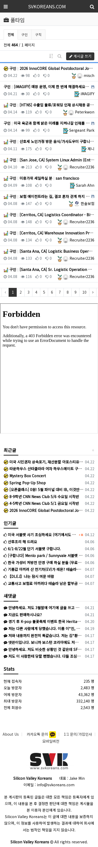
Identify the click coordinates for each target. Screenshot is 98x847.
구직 (38, 34)
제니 (91, 148)
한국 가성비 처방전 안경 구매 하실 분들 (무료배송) (43, 562)
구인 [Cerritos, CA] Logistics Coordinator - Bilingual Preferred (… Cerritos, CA (49, 214)
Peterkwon (81, 111)
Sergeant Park (81, 130)
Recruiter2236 (78, 167)
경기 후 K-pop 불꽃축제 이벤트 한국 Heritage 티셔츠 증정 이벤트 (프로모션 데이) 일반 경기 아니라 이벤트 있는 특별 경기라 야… (42, 621)
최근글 (10, 450)
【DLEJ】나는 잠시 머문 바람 (29, 576)
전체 (11, 34)
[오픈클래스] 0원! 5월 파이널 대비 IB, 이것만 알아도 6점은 (43, 489)
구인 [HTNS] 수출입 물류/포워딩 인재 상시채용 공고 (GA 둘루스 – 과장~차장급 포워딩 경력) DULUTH (49, 104)
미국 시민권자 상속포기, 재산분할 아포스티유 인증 (43, 461)
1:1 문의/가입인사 (78, 734)
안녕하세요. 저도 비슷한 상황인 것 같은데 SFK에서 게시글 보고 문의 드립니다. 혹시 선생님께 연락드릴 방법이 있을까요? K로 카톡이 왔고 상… (42, 649)
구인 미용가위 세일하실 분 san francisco (41, 178)
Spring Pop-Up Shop (25, 482)
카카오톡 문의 (38, 734)
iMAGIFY (87, 93)
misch (85, 75)
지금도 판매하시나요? (23, 614)
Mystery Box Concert (25, 475)
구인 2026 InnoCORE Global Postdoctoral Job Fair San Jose (49, 68)
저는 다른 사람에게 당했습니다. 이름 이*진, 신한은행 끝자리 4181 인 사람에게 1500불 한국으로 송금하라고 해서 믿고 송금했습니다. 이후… (42, 628)
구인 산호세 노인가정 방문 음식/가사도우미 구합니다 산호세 (49, 141)
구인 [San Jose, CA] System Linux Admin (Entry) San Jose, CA (49, 159)
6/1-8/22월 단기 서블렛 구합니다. (32, 548)
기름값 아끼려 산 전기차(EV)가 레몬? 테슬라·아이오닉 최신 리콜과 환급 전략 (43, 569)
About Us (11, 734)
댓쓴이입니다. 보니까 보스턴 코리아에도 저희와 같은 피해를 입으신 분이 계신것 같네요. (42, 642)
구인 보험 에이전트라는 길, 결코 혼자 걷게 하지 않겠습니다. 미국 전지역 (47, 196)
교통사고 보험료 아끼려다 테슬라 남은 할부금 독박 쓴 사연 (43, 583)
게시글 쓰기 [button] (80, 56)
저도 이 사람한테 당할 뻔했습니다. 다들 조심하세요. (42, 656)
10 (84, 292)
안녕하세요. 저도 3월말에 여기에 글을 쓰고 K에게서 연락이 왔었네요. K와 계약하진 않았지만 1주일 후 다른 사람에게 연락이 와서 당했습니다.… (42, 607)
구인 (24, 34)
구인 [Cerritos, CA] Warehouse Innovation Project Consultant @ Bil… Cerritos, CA (49, 232)
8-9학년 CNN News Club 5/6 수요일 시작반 (41, 496)
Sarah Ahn (85, 185)
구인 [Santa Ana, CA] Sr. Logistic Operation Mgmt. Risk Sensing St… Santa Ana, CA (49, 269)
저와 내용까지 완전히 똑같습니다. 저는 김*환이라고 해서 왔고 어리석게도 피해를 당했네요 (42, 635)
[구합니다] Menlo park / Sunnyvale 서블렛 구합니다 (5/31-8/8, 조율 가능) (43, 555)
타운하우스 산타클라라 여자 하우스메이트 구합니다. (43, 468)
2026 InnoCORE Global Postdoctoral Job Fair (43, 510)
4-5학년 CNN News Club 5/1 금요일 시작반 (41, 503)
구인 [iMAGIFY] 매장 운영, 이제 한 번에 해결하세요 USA (47, 86)
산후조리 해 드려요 (20, 541)
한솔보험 (84, 203)
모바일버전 (50, 741)
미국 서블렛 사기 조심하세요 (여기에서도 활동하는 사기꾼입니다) (40, 534)
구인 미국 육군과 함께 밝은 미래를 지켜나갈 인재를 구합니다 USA (47, 123)
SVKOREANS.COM (47, 6)
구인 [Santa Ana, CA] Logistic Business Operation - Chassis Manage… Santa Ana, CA (49, 251)
